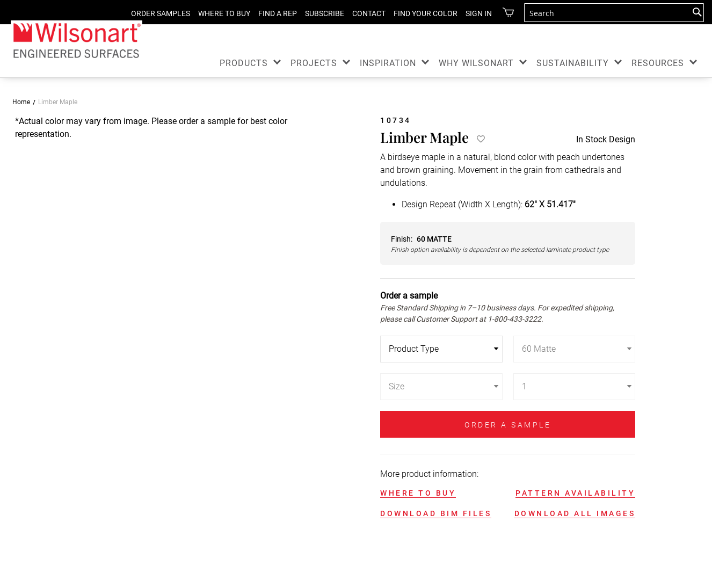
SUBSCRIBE (316, 13)
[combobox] (614, 12)
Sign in (470, 13)
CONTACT (360, 13)
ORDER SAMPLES (152, 13)
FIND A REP (269, 13)
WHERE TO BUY (216, 13)
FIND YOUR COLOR (417, 13)
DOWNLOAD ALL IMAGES (575, 513)
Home (21, 102)
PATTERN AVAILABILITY (575, 493)
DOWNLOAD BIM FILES (435, 513)
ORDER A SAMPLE (507, 425)
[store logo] (76, 40)
